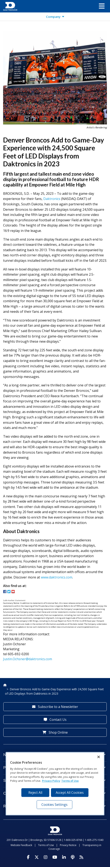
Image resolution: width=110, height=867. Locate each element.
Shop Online (55, 732)
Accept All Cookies (70, 792)
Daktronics (51, 198)
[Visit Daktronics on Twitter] (37, 857)
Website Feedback (21, 845)
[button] (102, 6)
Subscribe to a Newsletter (55, 706)
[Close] (98, 756)
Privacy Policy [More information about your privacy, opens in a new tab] (51, 781)
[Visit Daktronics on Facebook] (28, 857)
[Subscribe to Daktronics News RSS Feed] (81, 857)
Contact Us (55, 719)
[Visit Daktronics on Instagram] (45, 857)
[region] (55, 783)
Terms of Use (46, 845)
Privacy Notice (68, 845)
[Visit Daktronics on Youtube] (54, 857)
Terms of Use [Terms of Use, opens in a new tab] (70, 781)
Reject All (35, 792)
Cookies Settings (54, 804)
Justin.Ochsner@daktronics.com (27, 659)
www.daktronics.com (56, 577)
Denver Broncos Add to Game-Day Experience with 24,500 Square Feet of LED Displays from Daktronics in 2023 (54, 691)
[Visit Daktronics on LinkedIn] (64, 857)
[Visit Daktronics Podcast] (73, 857)
